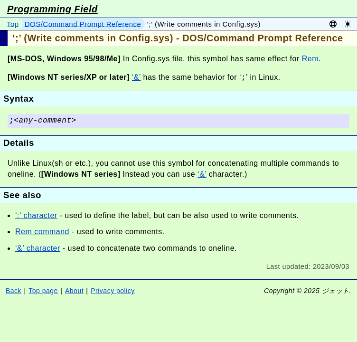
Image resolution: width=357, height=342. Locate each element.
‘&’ (136, 78)
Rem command (42, 232)
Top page (43, 290)
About (74, 290)
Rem (310, 59)
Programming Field (52, 9)
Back (13, 290)
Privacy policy (113, 290)
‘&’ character (37, 248)
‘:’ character (36, 215)
